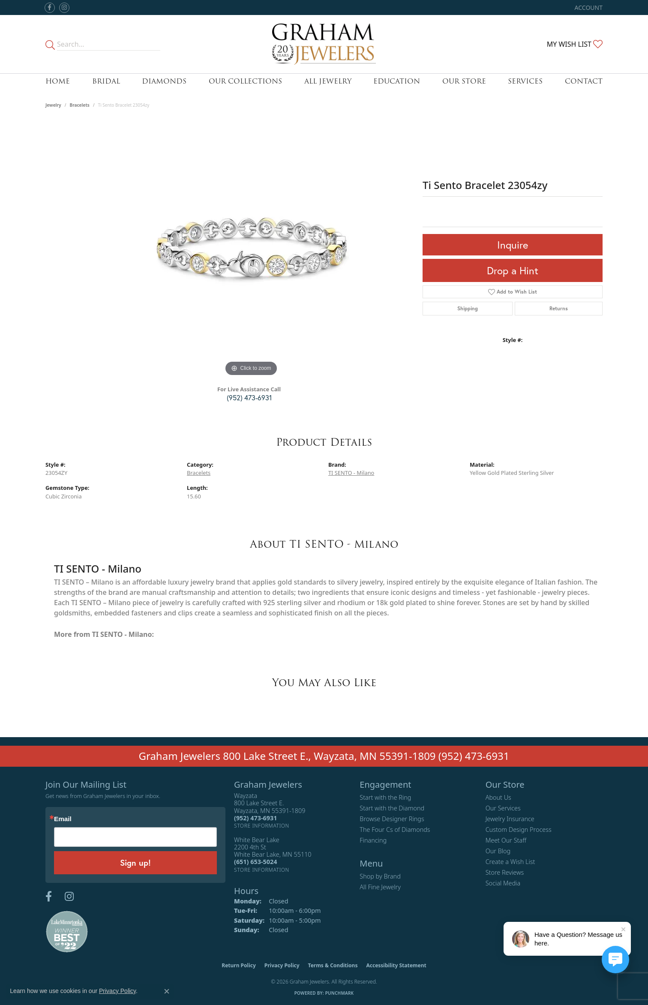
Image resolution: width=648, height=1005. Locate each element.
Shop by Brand (380, 876)
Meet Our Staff (506, 840)
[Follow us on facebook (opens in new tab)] (50, 8)
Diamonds (164, 81)
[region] (251, 249)
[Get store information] (261, 825)
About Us (498, 797)
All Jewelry (327, 81)
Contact (584, 81)
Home (57, 81)
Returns (558, 308)
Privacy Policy (282, 965)
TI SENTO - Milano (351, 473)
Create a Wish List (510, 862)
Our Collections (245, 81)
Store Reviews (505, 872)
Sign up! (135, 862)
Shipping (467, 308)
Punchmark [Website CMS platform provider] (339, 993)
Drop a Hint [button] (512, 270)
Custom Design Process (519, 829)
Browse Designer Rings (392, 819)
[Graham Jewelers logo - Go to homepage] (324, 44)
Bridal (106, 81)
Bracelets (80, 105)
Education (396, 81)
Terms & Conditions (333, 965)
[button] (588, 7)
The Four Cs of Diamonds (395, 829)
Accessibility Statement (396, 965)
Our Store (464, 81)
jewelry (53, 105)
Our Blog (498, 851)
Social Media (503, 883)
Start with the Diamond (392, 808)
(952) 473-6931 (249, 397)
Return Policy (239, 965)
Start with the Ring (385, 797)
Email (63, 819)
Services (525, 81)
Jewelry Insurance (510, 819)
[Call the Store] (255, 818)
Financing (373, 840)
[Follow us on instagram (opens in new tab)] (64, 8)
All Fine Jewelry (380, 887)
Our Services (503, 808)
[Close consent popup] (166, 991)
